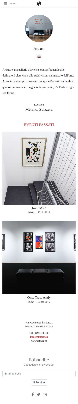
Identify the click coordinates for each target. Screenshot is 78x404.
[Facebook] (32, 394)
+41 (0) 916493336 (39, 333)
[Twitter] (38, 394)
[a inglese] (39, 57)
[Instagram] (45, 394)
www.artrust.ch (39, 340)
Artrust (39, 48)
